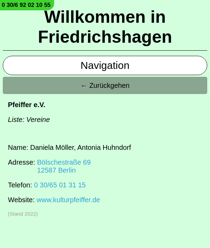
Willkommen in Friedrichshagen (105, 26)
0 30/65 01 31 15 (60, 185)
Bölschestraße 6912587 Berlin (64, 166)
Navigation (105, 65)
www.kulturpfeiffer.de (68, 200)
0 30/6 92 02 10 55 (26, 5)
